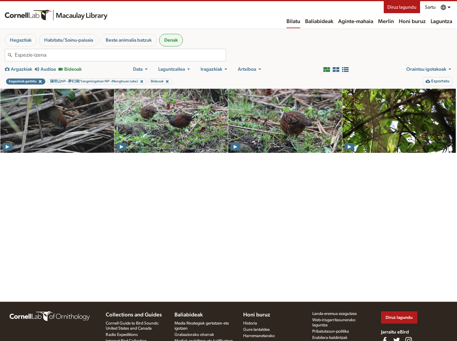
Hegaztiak (21, 40)
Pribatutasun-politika (330, 331)
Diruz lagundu (401, 7)
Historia (250, 323)
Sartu (430, 7)
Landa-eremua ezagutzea (334, 314)
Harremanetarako (259, 336)
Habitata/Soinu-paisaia (68, 40)
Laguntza (441, 21)
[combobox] (120, 55)
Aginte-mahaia (355, 21)
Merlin (386, 21)
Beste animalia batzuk (129, 40)
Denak (171, 40)
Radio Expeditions (122, 335)
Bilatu (293, 21)
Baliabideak (319, 21)
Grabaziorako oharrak (194, 335)
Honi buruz (412, 21)
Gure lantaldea (256, 330)
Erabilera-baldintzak (329, 338)
